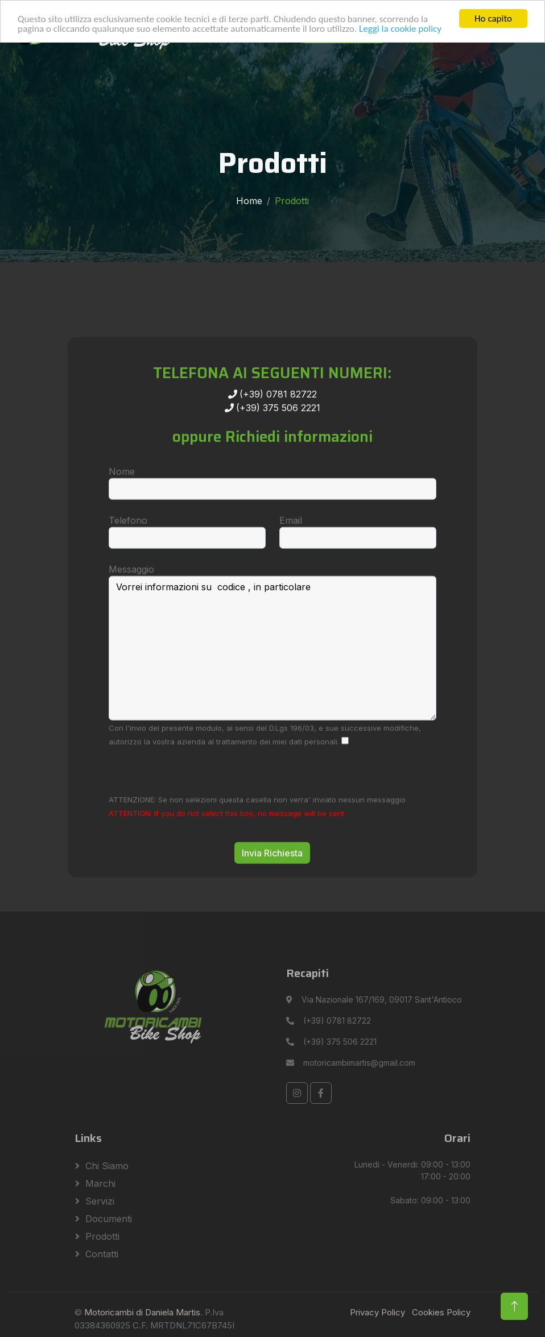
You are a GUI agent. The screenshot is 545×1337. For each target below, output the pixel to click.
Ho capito (493, 18)
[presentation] (195, 811)
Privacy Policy (377, 1312)
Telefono (128, 561)
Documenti (108, 1218)
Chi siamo (107, 1166)
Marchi (100, 1183)
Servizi (99, 1201)
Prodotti (102, 1236)
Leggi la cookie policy (400, 28)
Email (290, 561)
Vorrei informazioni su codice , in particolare (272, 689)
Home (249, 200)
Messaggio (131, 610)
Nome (122, 512)
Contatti (101, 1254)
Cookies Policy (441, 1312)
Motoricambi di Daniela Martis (142, 1312)
